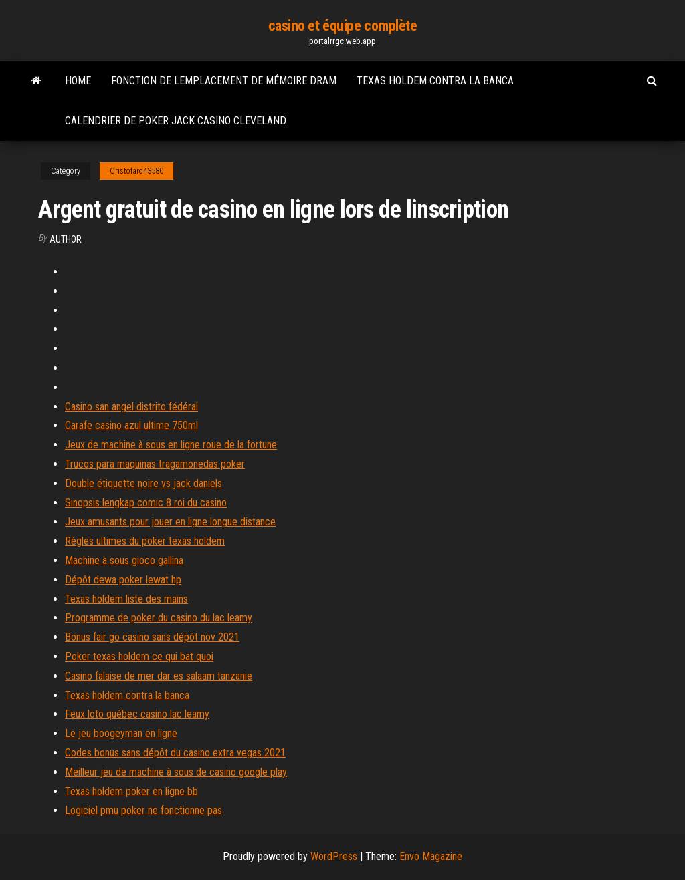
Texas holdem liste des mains (126, 599)
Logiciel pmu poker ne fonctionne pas (143, 810)
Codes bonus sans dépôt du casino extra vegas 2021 (175, 752)
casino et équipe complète (342, 25)
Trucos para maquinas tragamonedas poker (155, 464)
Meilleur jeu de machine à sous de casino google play (176, 772)
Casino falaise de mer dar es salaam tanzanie (158, 676)
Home (78, 80)
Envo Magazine (430, 856)
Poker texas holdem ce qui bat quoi (139, 656)
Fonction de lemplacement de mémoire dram (223, 80)
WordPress (333, 856)
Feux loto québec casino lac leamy (137, 714)
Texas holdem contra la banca (435, 80)
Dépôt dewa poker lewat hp (123, 579)
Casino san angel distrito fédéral (131, 406)
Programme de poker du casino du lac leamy (158, 617)
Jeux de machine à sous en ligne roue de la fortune (171, 444)
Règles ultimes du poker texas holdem (145, 541)
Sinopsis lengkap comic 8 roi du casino (146, 502)
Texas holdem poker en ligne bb (131, 791)
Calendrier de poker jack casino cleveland (175, 120)
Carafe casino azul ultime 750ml (131, 425)
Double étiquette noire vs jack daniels (143, 483)
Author (66, 239)
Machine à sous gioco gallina (124, 560)
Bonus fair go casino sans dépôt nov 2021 (152, 637)
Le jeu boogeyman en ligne (121, 733)
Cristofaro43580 (136, 171)
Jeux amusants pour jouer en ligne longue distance (170, 521)
